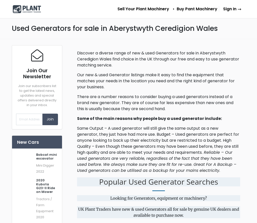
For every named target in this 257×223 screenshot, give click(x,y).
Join (50, 119)
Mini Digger (45, 165)
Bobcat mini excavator (46, 157)
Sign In (232, 9)
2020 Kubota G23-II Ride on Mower (45, 186)
